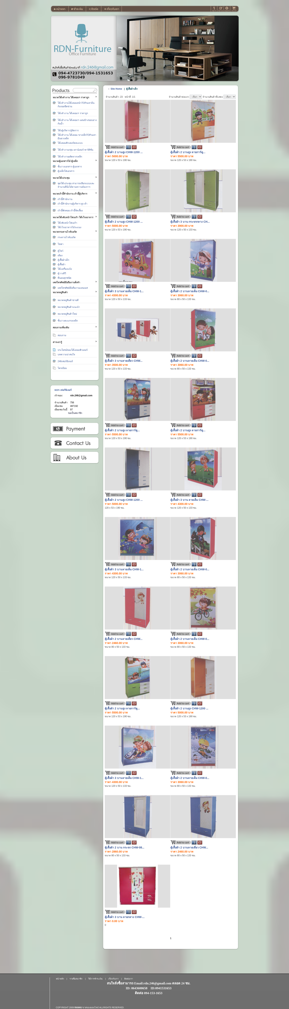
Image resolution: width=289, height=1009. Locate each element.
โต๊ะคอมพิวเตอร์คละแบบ (70, 143)
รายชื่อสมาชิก (76, 979)
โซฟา (61, 244)
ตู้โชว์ (60, 251)
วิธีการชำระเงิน (74, 428)
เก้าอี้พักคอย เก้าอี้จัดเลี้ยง (70, 210)
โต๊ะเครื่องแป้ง (65, 269)
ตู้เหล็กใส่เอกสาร (66, 171)
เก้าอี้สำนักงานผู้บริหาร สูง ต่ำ (72, 203)
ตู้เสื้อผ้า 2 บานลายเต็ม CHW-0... (189, 291)
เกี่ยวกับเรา (74, 457)
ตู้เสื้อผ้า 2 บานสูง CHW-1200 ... (124, 152)
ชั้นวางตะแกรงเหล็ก (68, 320)
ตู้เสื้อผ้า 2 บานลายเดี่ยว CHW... (123, 638)
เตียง (60, 255)
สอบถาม (62, 335)
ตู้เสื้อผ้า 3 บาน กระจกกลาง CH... (190, 221)
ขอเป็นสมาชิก (75, 413)
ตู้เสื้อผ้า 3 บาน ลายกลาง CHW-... (125, 917)
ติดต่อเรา (74, 443)
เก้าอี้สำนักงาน (65, 199)
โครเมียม (62, 368)
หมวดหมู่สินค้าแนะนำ (69, 307)
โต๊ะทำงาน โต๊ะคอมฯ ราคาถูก (73, 113)
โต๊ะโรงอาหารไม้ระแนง (69, 227)
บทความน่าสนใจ (66, 354)
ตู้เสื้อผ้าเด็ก (63, 260)
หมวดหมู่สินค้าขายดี (68, 300)
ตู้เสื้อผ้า (61, 264)
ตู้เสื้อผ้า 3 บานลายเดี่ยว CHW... (123, 360)
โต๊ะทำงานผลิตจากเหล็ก (70, 156)
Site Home (116, 89)
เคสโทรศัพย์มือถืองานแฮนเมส (73, 288)
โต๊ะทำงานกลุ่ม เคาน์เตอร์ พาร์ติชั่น (75, 149)
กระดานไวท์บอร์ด (67, 237)
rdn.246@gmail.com (81, 395)
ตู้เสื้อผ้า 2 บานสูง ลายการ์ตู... (187, 152)
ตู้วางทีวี (62, 273)
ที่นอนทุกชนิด (64, 278)
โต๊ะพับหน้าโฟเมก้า (67, 222)
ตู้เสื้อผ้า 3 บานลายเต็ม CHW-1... (124, 291)
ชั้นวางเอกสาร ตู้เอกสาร (70, 166)
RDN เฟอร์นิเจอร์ (63, 390)
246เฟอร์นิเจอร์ (65, 361)
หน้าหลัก (60, 979)
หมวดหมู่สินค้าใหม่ (67, 314)
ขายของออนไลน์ (90, 1007)
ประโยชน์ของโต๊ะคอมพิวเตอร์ (73, 350)
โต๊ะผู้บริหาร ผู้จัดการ (68, 130)
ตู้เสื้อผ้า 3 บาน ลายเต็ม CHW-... (189, 499)
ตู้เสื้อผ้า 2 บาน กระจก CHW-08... (124, 847)
